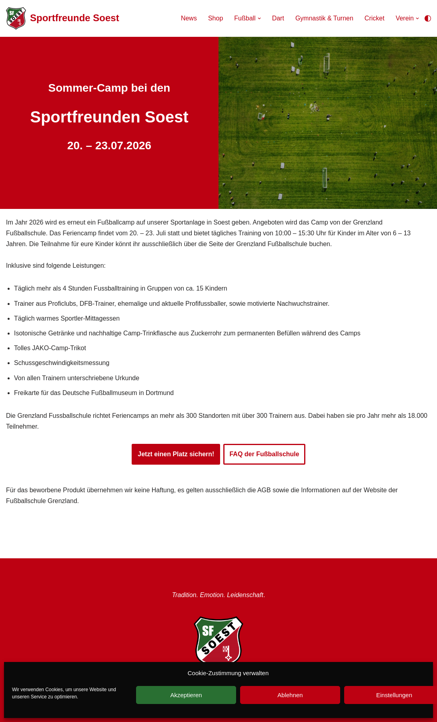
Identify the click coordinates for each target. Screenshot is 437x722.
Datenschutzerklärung (240, 695)
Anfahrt (198, 685)
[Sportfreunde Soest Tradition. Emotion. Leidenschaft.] (62, 18)
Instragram (122, 685)
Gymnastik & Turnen (324, 18)
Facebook (163, 685)
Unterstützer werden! (300, 685)
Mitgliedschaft (239, 685)
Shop (215, 18)
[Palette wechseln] (428, 18)
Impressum (182, 695)
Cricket (375, 18)
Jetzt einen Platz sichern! (176, 454)
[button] (259, 18)
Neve (10, 714)
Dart (278, 18)
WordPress (56, 714)
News (189, 18)
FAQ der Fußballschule (264, 454)
